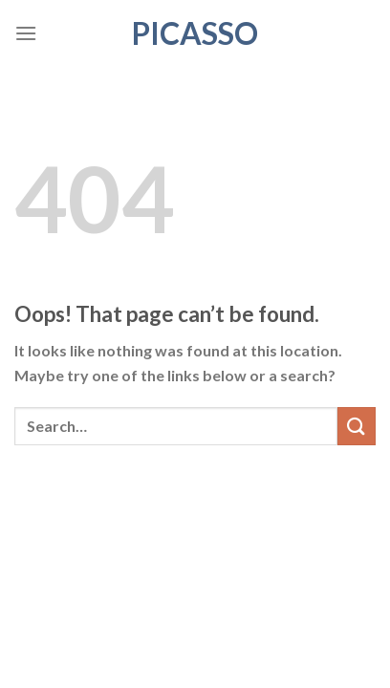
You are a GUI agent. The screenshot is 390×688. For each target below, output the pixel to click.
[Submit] (356, 425)
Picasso (195, 33)
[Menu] (25, 33)
